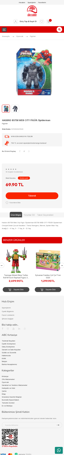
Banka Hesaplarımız (9, 364)
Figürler (33, 36)
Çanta (4, 391)
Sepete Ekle (16, 289)
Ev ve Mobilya (7, 406)
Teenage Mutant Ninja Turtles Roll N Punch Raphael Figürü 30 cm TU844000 (16, 276)
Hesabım (22, 2)
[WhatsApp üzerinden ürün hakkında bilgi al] (59, 450)
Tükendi (32, 195)
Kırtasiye (5, 376)
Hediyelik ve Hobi (8, 388)
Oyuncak (19, 36)
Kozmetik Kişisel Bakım (10, 400)
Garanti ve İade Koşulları (11, 350)
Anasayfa (5, 36)
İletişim (4, 361)
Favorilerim (42, 2)
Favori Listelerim (8, 315)
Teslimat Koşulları (8, 341)
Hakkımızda (6, 355)
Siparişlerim (32, 2)
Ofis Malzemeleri (8, 379)
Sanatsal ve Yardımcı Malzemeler (14, 385)
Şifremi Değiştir (7, 319)
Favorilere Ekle (13, 203)
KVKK (4, 358)
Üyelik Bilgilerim (8, 311)
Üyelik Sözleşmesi (9, 344)
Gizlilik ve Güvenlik (9, 353)
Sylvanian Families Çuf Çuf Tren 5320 (48, 276)
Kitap (4, 394)
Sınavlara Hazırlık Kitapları (12, 397)
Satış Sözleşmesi (8, 347)
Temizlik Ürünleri (8, 403)
